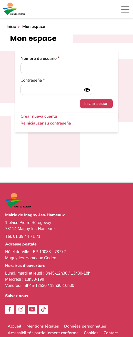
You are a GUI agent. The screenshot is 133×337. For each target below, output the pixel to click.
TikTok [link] (43, 309)
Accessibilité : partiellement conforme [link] (43, 333)
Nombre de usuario (39, 58)
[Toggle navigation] (125, 9)
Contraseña (31, 80)
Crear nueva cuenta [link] (39, 116)
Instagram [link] (20, 309)
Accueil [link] (14, 326)
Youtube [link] (32, 309)
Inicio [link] (11, 26)
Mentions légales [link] (42, 326)
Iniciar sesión (96, 103)
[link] (14, 9)
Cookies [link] (91, 333)
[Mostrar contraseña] (87, 90)
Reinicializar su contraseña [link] (46, 123)
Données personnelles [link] (85, 326)
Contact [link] (111, 333)
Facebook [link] (9, 309)
